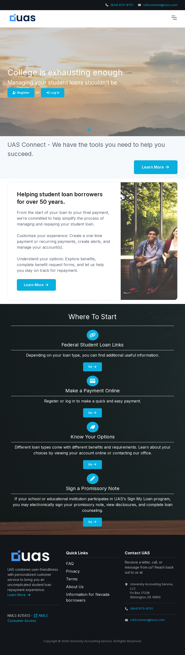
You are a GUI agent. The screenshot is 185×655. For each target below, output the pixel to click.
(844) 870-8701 (122, 5)
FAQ (70, 563)
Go (92, 366)
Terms (72, 579)
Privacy (73, 571)
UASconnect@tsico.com (160, 5)
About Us (75, 586)
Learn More (156, 167)
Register (21, 92)
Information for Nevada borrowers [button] (87, 597)
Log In (52, 92)
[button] (89, 129)
